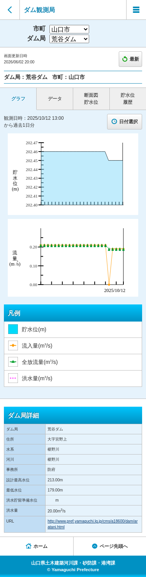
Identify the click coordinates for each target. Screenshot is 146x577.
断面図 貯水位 (91, 99)
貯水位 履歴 (128, 99)
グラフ (18, 98)
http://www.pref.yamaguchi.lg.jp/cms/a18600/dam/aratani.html (92, 524)
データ (55, 98)
